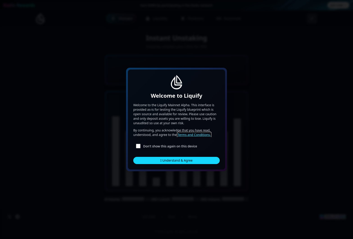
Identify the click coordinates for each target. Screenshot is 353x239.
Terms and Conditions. (194, 135)
